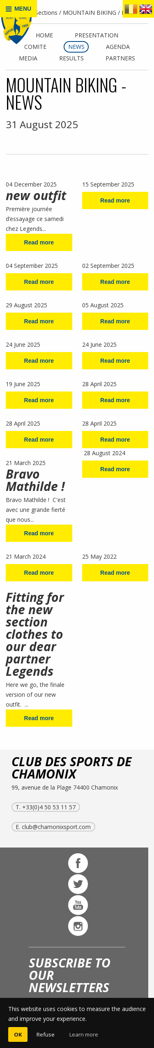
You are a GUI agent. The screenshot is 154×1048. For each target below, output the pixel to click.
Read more (39, 242)
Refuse (46, 1034)
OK (18, 1034)
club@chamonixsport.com (56, 827)
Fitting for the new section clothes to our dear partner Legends (35, 634)
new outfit (36, 195)
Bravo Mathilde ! (37, 480)
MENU (18, 8)
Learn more (83, 1034)
